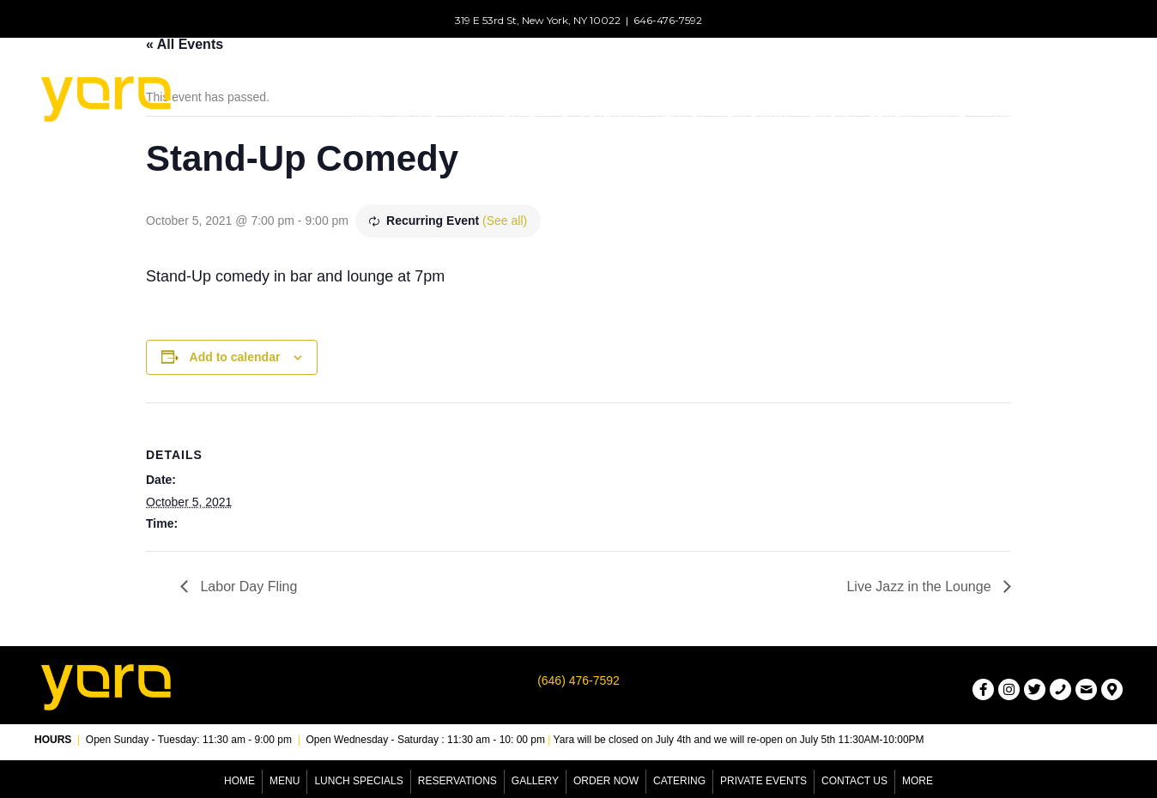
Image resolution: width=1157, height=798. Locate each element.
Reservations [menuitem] (457, 781)
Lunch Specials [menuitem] (358, 781)
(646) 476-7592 (578, 680)
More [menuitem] (917, 781)
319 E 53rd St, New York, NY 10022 (538, 20)
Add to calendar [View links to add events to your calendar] (235, 357)
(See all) (504, 220)
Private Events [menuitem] (763, 781)
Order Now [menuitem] (606, 781)
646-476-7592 (667, 20)
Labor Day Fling (247, 586)
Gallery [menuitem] (535, 781)
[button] (433, 115)
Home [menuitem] (239, 781)
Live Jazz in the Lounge (920, 586)
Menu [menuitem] (285, 781)
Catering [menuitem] (679, 781)
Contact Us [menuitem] (854, 781)
